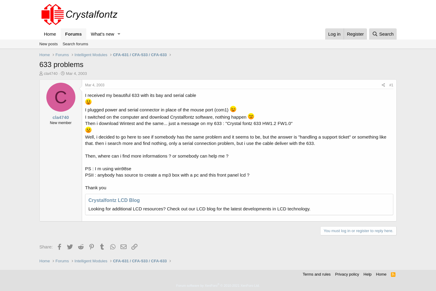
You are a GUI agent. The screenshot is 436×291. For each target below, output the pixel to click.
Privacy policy (347, 274)
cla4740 (51, 73)
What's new (102, 34)
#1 (391, 85)
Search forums (75, 44)
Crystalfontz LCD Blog (114, 200)
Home (50, 34)
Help (368, 274)
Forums (73, 34)
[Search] (383, 34)
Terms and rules (317, 274)
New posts (48, 44)
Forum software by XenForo (218, 285)
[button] (119, 34)
